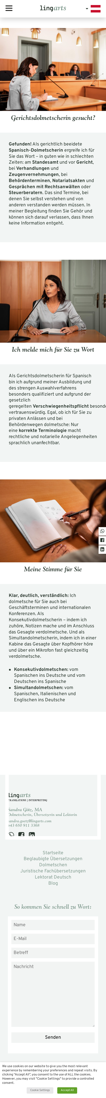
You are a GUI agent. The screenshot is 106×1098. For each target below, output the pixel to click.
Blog (53, 883)
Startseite (53, 853)
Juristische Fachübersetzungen (53, 871)
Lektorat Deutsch (53, 877)
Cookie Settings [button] (40, 1090)
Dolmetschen (53, 865)
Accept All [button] (67, 1090)
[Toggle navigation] (9, 8)
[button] (93, 9)
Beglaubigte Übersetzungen (53, 859)
